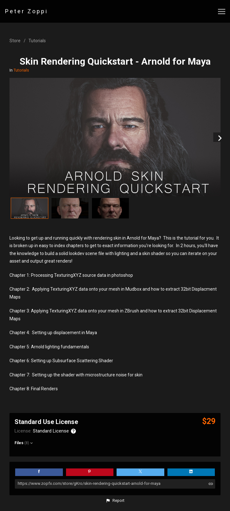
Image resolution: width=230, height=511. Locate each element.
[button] (115, 501)
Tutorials (37, 40)
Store (15, 40)
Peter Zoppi (26, 11)
